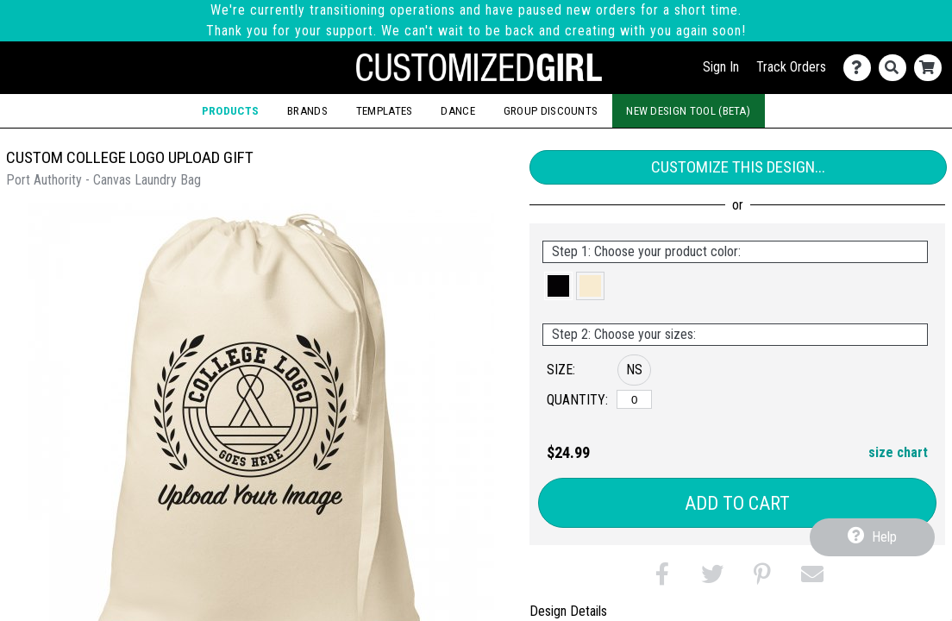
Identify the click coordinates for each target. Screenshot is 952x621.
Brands (307, 110)
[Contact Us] (861, 67)
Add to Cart (737, 503)
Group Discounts (551, 110)
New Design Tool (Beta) (688, 110)
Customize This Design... (738, 167)
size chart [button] (898, 452)
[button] (558, 286)
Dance (458, 110)
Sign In (721, 67)
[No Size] (634, 399)
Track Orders (791, 67)
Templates (384, 110)
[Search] (896, 67)
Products (231, 110)
